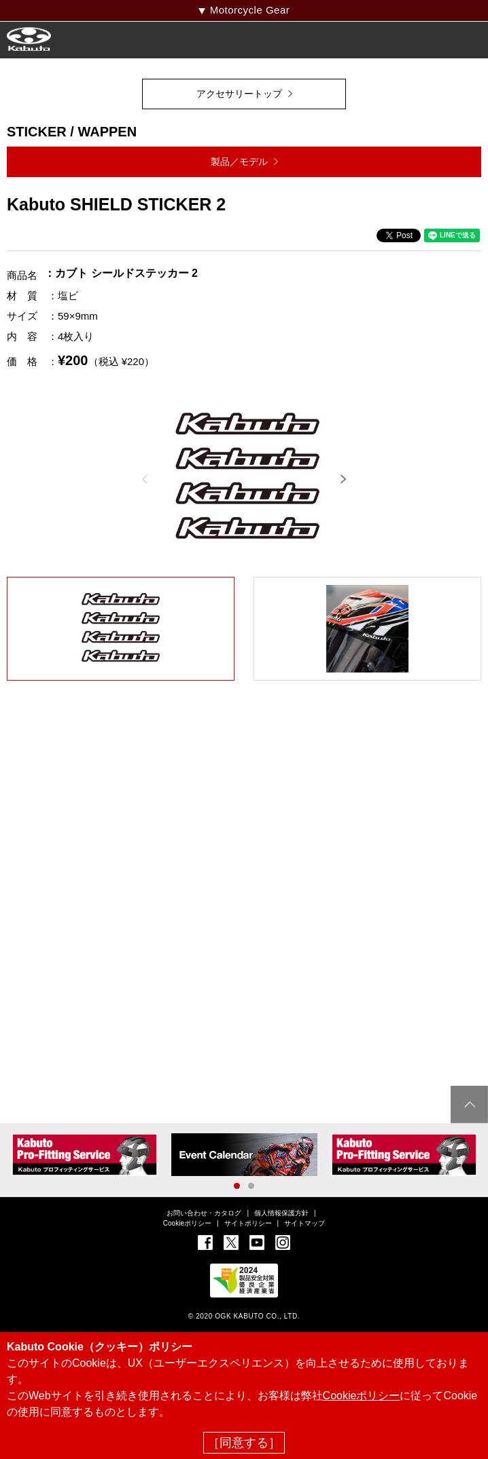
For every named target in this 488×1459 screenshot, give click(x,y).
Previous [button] (144, 479)
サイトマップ (304, 1223)
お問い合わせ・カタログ (204, 1213)
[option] (247, 478)
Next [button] (343, 479)
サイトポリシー (248, 1223)
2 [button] (251, 1186)
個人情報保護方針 (281, 1213)
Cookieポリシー (187, 1223)
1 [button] (237, 1186)
